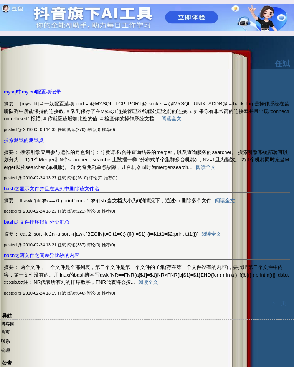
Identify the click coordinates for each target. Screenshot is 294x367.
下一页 (278, 303)
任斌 (282, 63)
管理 (5, 350)
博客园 (8, 324)
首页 (5, 332)
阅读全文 (172, 118)
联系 (5, 341)
